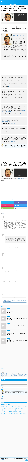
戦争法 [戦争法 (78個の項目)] (14, 411)
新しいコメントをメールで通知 (6, 294)
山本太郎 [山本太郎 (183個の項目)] (2, 411)
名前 (2, 291)
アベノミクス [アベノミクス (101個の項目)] (16, 406)
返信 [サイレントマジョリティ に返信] (25, 264)
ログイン (2, 398)
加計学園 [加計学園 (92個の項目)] (25, 408)
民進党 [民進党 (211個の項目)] (12, 413)
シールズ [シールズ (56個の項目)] (20, 406)
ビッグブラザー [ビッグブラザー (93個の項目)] (6, 408)
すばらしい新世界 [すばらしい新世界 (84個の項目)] (7, 406)
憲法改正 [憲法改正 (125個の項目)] (11, 411)
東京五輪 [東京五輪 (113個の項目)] (20, 411)
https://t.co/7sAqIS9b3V (6, 78)
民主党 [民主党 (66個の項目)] (9, 413)
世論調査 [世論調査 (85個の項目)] (10, 408)
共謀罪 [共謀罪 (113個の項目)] (18, 408)
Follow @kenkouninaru (21, 178)
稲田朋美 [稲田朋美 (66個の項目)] (21, 413)
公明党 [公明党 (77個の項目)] (13, 408)
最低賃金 (3, 213)
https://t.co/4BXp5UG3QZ (6, 111)
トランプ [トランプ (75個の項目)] (26, 406)
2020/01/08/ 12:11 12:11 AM (8, 234)
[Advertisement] (14, 67)
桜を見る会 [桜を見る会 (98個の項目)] (23, 411)
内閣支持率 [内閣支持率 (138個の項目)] (22, 408)
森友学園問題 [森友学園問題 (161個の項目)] (5, 413)
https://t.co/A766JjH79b (6, 121)
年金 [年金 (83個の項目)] (8, 411)
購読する (2, 402)
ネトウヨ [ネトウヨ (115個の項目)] (2, 408)
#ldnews (23, 77)
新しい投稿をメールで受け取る (6, 295)
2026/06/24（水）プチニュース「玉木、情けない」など (8, 373)
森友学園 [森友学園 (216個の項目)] (2, 413)
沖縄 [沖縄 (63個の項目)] (14, 413)
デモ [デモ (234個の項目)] (23, 406)
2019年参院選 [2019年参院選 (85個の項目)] (2, 406)
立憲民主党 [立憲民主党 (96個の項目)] (24, 413)
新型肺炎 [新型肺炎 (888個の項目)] (17, 411)
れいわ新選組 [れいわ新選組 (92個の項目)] (12, 406)
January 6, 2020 (17, 86)
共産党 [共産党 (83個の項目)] (16, 408)
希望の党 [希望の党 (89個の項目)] (5, 411)
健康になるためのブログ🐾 (14, 4)
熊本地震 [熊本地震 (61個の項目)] (17, 413)
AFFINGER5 (2, 459)
